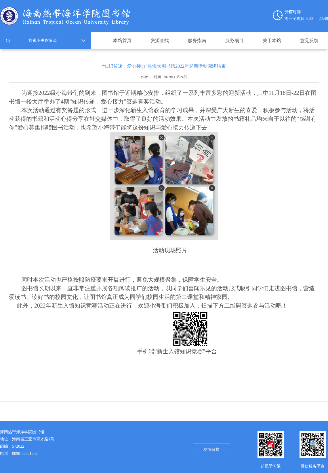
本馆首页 (122, 40)
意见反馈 (309, 40)
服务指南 (197, 40)
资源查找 (159, 40)
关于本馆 (272, 40)
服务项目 (234, 40)
